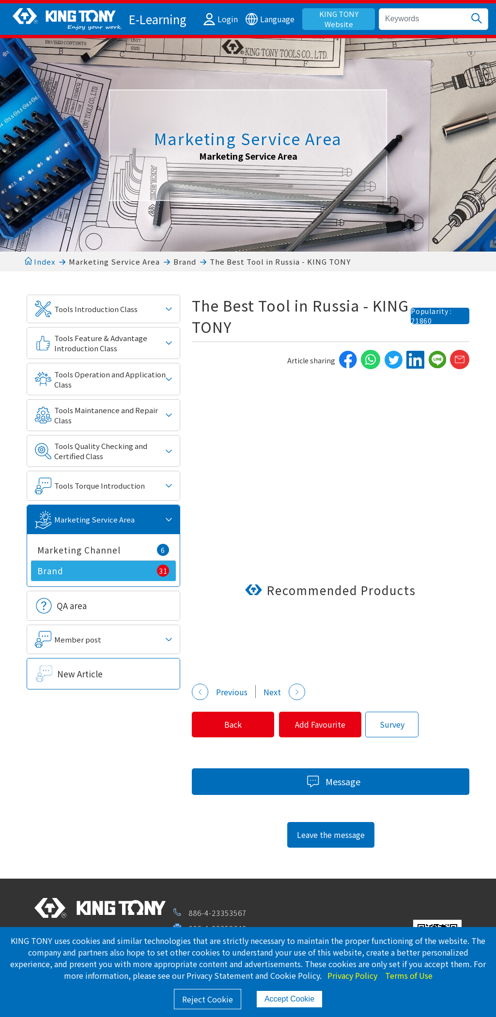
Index (40, 261)
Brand (184, 261)
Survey (399, 724)
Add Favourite (325, 724)
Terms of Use (409, 975)
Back (235, 724)
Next (284, 692)
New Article (80, 674)
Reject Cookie (207, 999)
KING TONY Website (338, 19)
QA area (72, 605)
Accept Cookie (289, 999)
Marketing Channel (103, 550)
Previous (220, 692)
